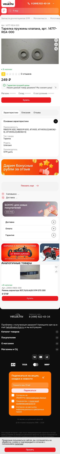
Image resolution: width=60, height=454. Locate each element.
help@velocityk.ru (15, 327)
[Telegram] (47, 357)
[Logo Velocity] (8, 3)
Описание (25, 112)
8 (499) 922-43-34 (39, 3)
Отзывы (37, 112)
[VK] (34, 357)
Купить (26, 100)
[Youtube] (40, 357)
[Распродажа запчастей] (20, 252)
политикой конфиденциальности (27, 402)
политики (19, 444)
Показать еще (30, 186)
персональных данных (36, 397)
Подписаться (30, 390)
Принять (30, 450)
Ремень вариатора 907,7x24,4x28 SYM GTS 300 (24, 290)
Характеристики (11, 112)
